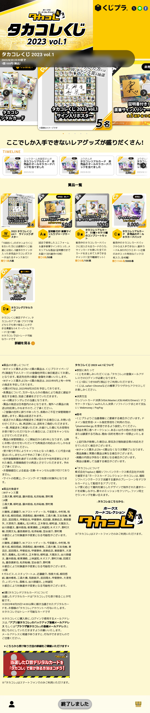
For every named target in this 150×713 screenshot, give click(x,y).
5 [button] (87, 134)
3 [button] (75, 134)
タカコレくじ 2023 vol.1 (110, 8)
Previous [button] (8, 93)
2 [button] (69, 134)
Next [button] (141, 93)
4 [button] (81, 134)
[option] (75, 93)
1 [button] (63, 134)
